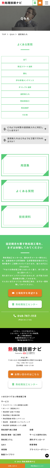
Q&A (3, 444)
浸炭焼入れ (25, 94)
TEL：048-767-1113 (25, 363)
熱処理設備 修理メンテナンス (13, 418)
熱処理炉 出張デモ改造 (10, 412)
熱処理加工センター (25, 304)
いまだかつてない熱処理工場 (13, 396)
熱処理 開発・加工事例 (11, 434)
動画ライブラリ (8, 454)
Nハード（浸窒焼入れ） (10, 408)
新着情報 (33, 444)
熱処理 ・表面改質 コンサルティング (15, 422)
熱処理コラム (7, 439)
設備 (31, 429)
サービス (5, 401)
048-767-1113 (25, 315)
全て (25, 59)
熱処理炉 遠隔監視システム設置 (13, 425)
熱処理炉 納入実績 (9, 429)
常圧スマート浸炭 (25, 66)
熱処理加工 (25, 101)
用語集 (4, 449)
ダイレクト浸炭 (25, 87)
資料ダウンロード (37, 439)
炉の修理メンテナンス (25, 80)
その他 (25, 114)
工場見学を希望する (25, 293)
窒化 (25, 73)
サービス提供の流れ (38, 434)
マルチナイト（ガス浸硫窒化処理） (15, 405)
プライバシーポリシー (39, 449)
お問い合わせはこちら (25, 374)
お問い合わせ (12, 466)
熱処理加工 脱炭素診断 (10, 415)
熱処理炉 (25, 108)
